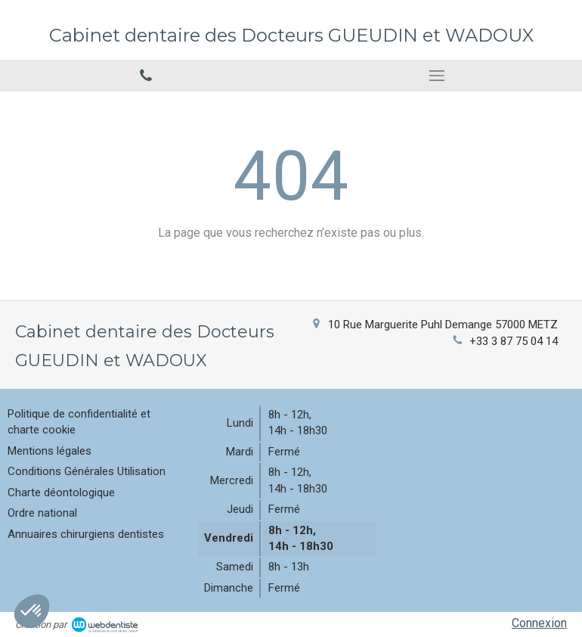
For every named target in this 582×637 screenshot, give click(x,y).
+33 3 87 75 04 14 (513, 341)
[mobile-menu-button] (436, 76)
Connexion (539, 623)
